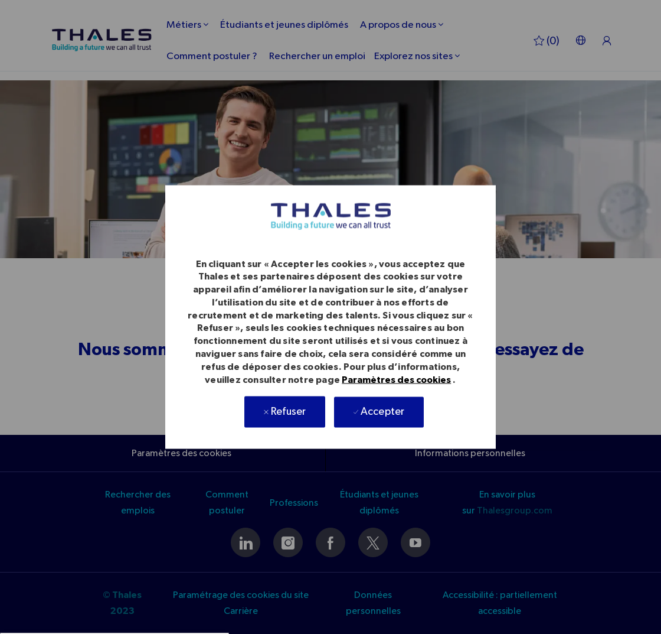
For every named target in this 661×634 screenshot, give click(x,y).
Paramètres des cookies (396, 380)
